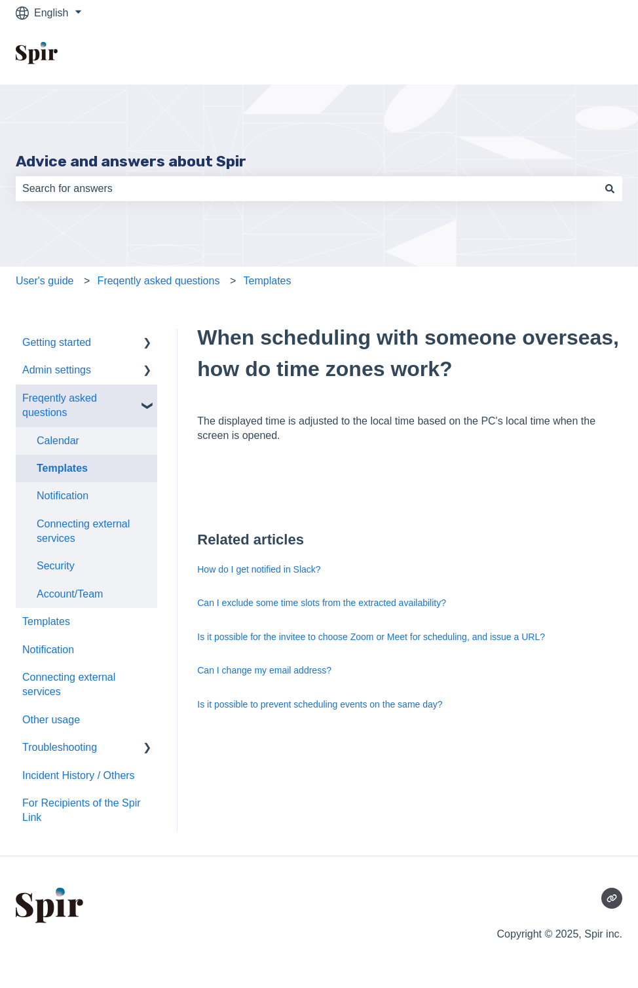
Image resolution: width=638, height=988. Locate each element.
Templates (267, 280)
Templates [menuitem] (62, 468)
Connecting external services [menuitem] (83, 531)
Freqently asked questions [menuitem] (59, 405)
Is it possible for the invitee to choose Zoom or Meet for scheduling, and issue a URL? (371, 637)
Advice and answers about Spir (131, 161)
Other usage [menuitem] (51, 719)
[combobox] (306, 188)
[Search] (609, 188)
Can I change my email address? (264, 670)
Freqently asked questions (159, 280)
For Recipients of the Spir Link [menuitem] (81, 810)
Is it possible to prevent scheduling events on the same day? (319, 704)
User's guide (44, 280)
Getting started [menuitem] (56, 342)
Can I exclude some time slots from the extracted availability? (321, 603)
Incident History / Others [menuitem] (78, 775)
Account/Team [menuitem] (70, 593)
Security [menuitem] (56, 565)
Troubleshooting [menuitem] (59, 747)
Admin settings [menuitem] (56, 369)
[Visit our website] (611, 898)
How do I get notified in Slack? (258, 569)
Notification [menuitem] (62, 495)
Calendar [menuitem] (58, 440)
